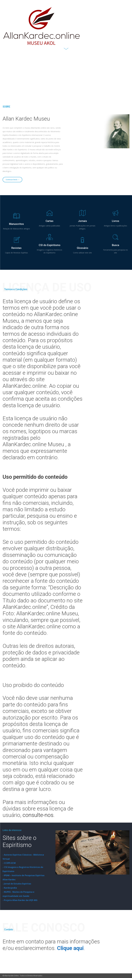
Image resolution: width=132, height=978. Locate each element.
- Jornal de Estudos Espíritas (17, 883)
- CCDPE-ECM (9, 863)
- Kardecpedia (10, 887)
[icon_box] (16, 221)
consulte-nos (38, 815)
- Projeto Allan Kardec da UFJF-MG (20, 900)
